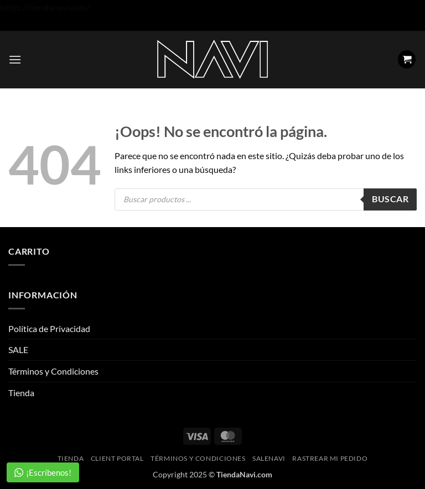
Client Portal (117, 458)
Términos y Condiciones (53, 371)
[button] (15, 59)
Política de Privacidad (49, 328)
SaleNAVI (269, 458)
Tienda (21, 392)
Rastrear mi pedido (329, 458)
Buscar (390, 199)
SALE (18, 349)
